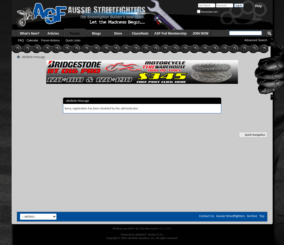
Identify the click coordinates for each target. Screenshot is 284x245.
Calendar (32, 40)
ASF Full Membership (170, 33)
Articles (53, 33)
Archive (252, 216)
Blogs (96, 33)
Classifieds (140, 33)
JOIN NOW (200, 33)
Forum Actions (50, 40)
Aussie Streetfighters (230, 216)
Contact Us (206, 216)
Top (261, 216)
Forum (75, 33)
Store (118, 33)
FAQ (21, 40)
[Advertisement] (142, 148)
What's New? (30, 33)
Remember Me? (207, 12)
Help (258, 6)
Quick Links (72, 40)
